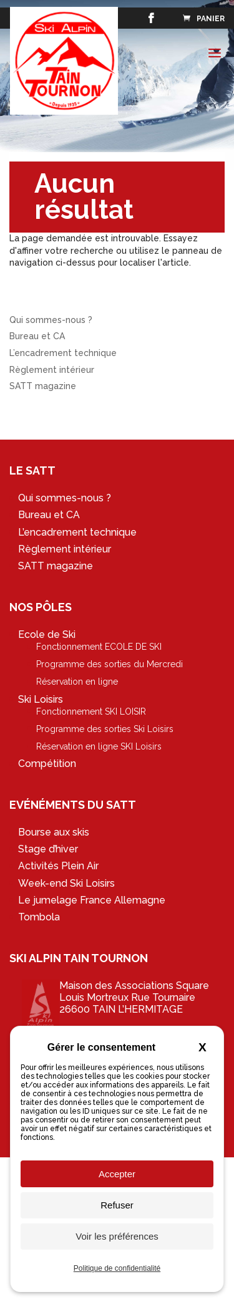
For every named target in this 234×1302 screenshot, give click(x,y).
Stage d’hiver (48, 849)
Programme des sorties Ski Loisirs (104, 729)
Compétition (47, 763)
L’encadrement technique (63, 353)
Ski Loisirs (40, 699)
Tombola (39, 917)
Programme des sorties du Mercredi (109, 664)
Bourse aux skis (53, 832)
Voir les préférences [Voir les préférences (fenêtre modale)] (117, 1236)
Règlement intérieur (51, 370)
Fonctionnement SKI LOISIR (91, 711)
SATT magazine (42, 386)
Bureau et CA (37, 336)
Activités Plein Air (58, 866)
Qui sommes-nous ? (50, 320)
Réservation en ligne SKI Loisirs (99, 746)
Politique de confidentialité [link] (117, 1268)
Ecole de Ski (47, 634)
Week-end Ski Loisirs (66, 883)
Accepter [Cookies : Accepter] (117, 1174)
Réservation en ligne (77, 682)
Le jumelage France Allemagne (91, 900)
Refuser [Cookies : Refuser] (117, 1205)
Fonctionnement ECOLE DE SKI (99, 647)
